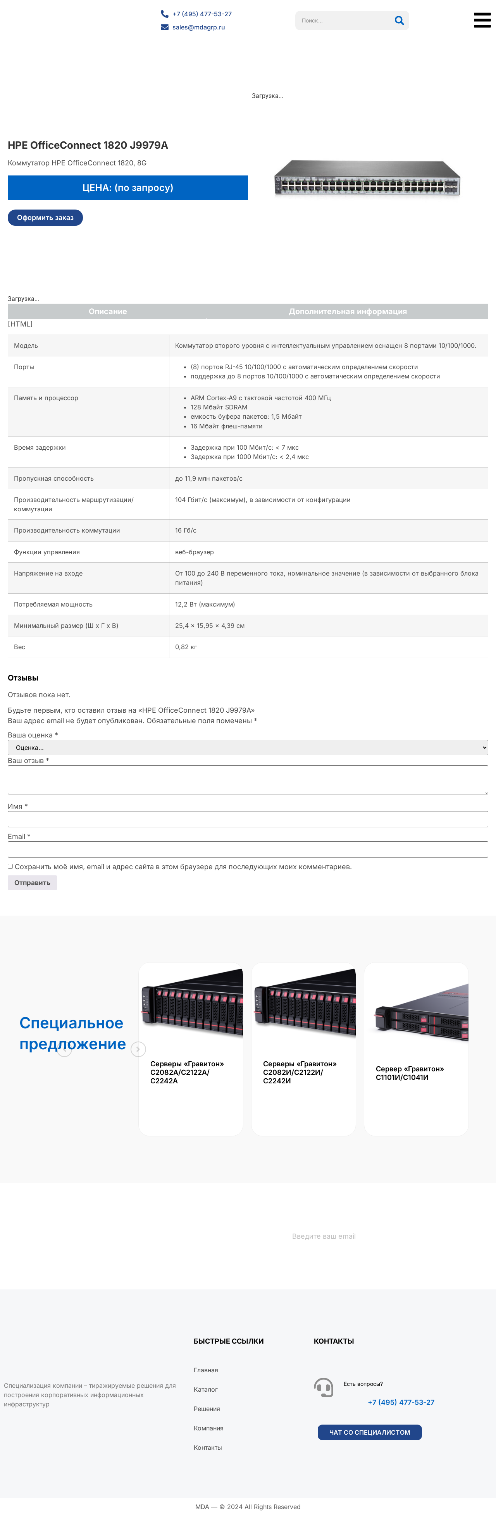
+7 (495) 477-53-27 (401, 1403)
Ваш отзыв (28, 760)
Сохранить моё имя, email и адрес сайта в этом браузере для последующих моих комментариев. (183, 866)
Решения (207, 1409)
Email (19, 836)
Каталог (206, 1390)
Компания (209, 1429)
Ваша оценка (33, 735)
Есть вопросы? (363, 1384)
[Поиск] (399, 20)
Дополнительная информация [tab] (348, 311)
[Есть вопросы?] (323, 1388)
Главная (206, 1371)
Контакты (208, 1448)
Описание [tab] (108, 311)
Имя (18, 806)
